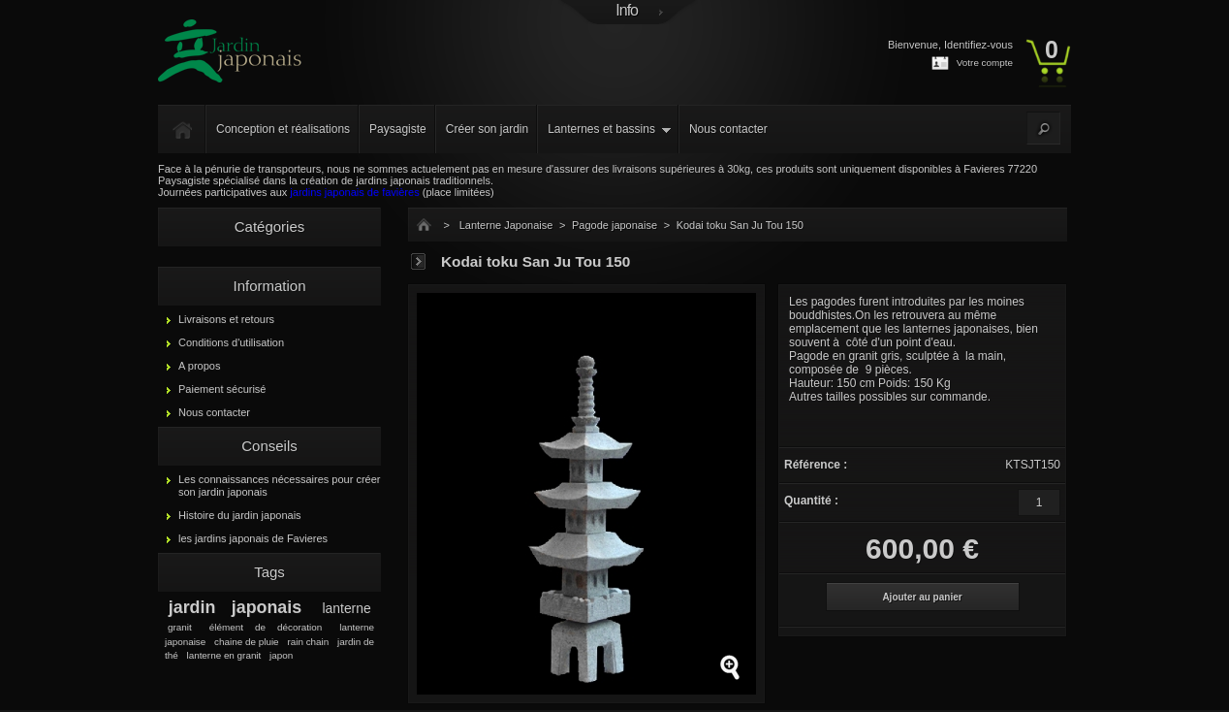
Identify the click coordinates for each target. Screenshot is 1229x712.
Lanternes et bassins (601, 129)
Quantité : (811, 500)
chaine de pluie (246, 641)
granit (180, 627)
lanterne (347, 608)
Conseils (269, 445)
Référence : (815, 464)
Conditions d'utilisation (231, 342)
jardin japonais (235, 607)
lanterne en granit (223, 655)
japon (281, 655)
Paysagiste (397, 129)
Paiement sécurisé (222, 389)
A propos (199, 366)
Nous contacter (728, 129)
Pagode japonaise (614, 225)
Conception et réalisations (283, 129)
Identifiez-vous (978, 44)
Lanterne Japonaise (506, 225)
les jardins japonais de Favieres (253, 538)
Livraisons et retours (226, 319)
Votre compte (985, 62)
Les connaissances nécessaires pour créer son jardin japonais (279, 485)
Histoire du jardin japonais (239, 515)
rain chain (308, 641)
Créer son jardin (487, 129)
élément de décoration (265, 627)
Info (626, 10)
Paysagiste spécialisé (209, 180)
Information (269, 285)
